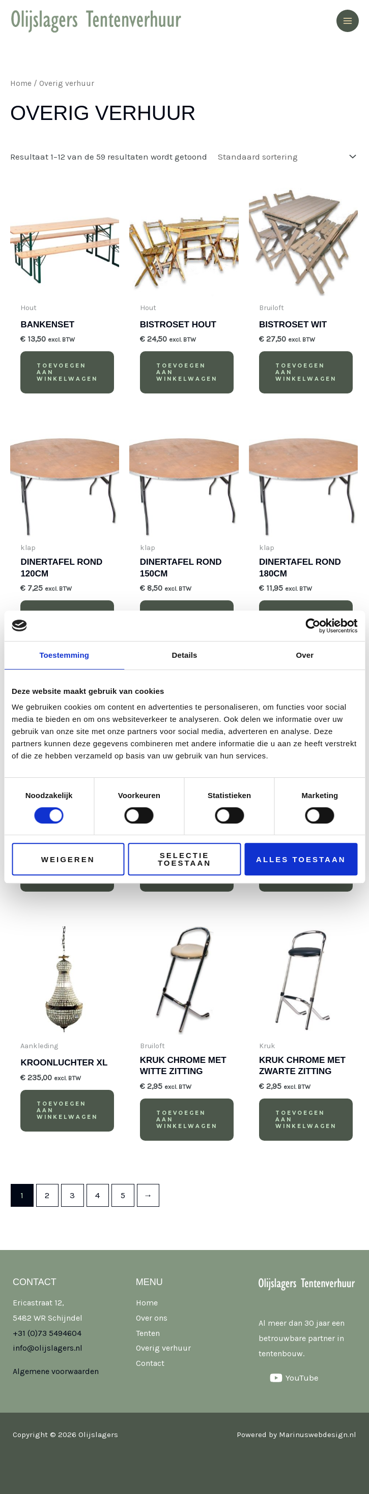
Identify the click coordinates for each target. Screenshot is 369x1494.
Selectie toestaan (184, 859)
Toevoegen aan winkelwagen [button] (67, 372)
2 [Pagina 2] (47, 1195)
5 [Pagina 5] (123, 1195)
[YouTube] (294, 1377)
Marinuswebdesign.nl (317, 1434)
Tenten (148, 1333)
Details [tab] (184, 655)
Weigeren (68, 859)
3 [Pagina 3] (72, 1195)
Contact (150, 1363)
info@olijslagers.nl (47, 1348)
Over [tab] (305, 655)
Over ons (151, 1318)
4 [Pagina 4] (97, 1195)
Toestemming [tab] (64, 655)
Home (21, 83)
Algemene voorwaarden (56, 1371)
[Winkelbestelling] (285, 156)
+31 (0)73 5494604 (47, 1333)
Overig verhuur (163, 1348)
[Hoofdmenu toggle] (347, 21)
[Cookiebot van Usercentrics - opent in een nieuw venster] (312, 625)
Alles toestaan (301, 859)
